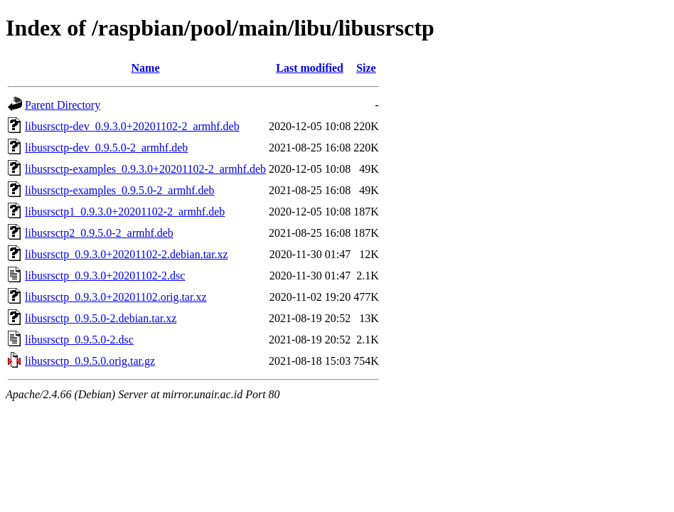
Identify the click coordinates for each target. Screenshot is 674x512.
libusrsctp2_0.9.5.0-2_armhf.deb (99, 233)
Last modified (309, 68)
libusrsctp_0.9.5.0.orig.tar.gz (90, 361)
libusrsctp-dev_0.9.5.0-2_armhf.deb (106, 148)
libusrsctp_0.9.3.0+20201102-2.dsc (105, 276)
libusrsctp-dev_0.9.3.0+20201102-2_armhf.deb (132, 126)
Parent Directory (62, 105)
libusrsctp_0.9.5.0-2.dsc (79, 340)
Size (366, 68)
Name (146, 68)
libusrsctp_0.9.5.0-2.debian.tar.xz (100, 318)
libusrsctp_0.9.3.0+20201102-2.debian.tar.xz (126, 254)
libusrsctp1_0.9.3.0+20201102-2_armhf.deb (125, 212)
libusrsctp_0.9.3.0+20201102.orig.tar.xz (116, 297)
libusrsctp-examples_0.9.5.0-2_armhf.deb (120, 190)
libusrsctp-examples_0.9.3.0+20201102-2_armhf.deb (145, 169)
